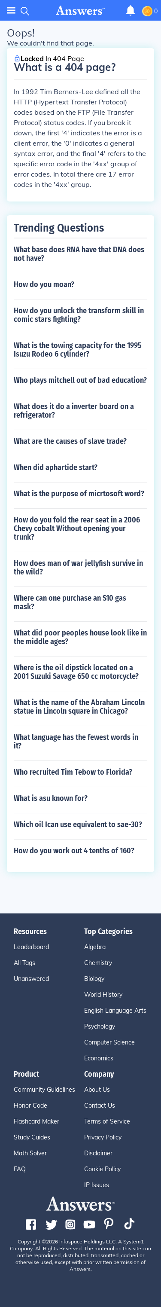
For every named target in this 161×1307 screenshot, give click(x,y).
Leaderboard (31, 947)
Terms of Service (107, 1121)
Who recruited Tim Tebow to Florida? (73, 772)
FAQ (20, 1169)
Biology (94, 979)
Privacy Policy (103, 1137)
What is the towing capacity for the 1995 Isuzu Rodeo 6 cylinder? (78, 350)
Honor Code (30, 1105)
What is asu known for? (51, 798)
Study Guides (32, 1137)
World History (103, 995)
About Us (97, 1089)
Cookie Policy (102, 1169)
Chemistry (98, 963)
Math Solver (30, 1153)
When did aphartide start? (55, 467)
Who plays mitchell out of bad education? (80, 380)
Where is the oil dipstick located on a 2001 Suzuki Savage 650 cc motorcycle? (76, 672)
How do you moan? (44, 284)
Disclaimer (98, 1153)
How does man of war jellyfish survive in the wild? (78, 568)
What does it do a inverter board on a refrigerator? (74, 411)
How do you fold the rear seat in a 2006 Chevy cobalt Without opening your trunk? (77, 528)
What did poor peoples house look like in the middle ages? (80, 637)
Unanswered (31, 979)
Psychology (99, 1026)
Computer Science (109, 1042)
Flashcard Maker (36, 1121)
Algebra (95, 947)
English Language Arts (115, 1010)
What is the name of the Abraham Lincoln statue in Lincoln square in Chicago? (79, 707)
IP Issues (96, 1185)
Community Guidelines (44, 1089)
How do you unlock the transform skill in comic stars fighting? (79, 315)
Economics (98, 1058)
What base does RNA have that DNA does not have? (79, 254)
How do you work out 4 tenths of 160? (74, 850)
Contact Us (99, 1105)
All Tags (24, 963)
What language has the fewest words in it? (76, 742)
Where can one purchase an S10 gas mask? (70, 602)
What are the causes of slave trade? (70, 441)
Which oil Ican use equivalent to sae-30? (78, 824)
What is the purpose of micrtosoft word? (79, 493)
